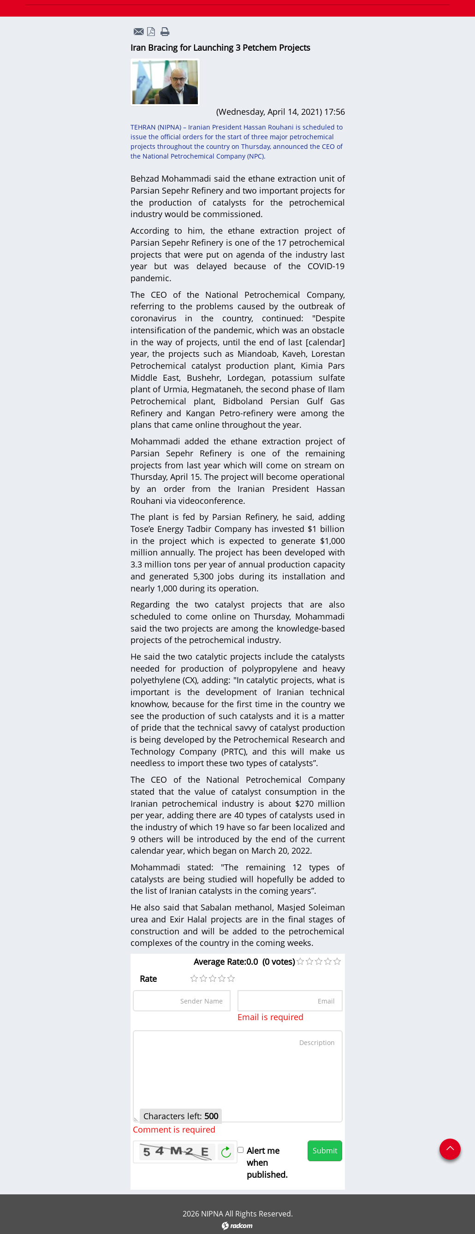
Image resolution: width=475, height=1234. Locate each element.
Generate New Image (226, 1152)
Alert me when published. (267, 1162)
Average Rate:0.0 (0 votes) (244, 961)
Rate (148, 978)
